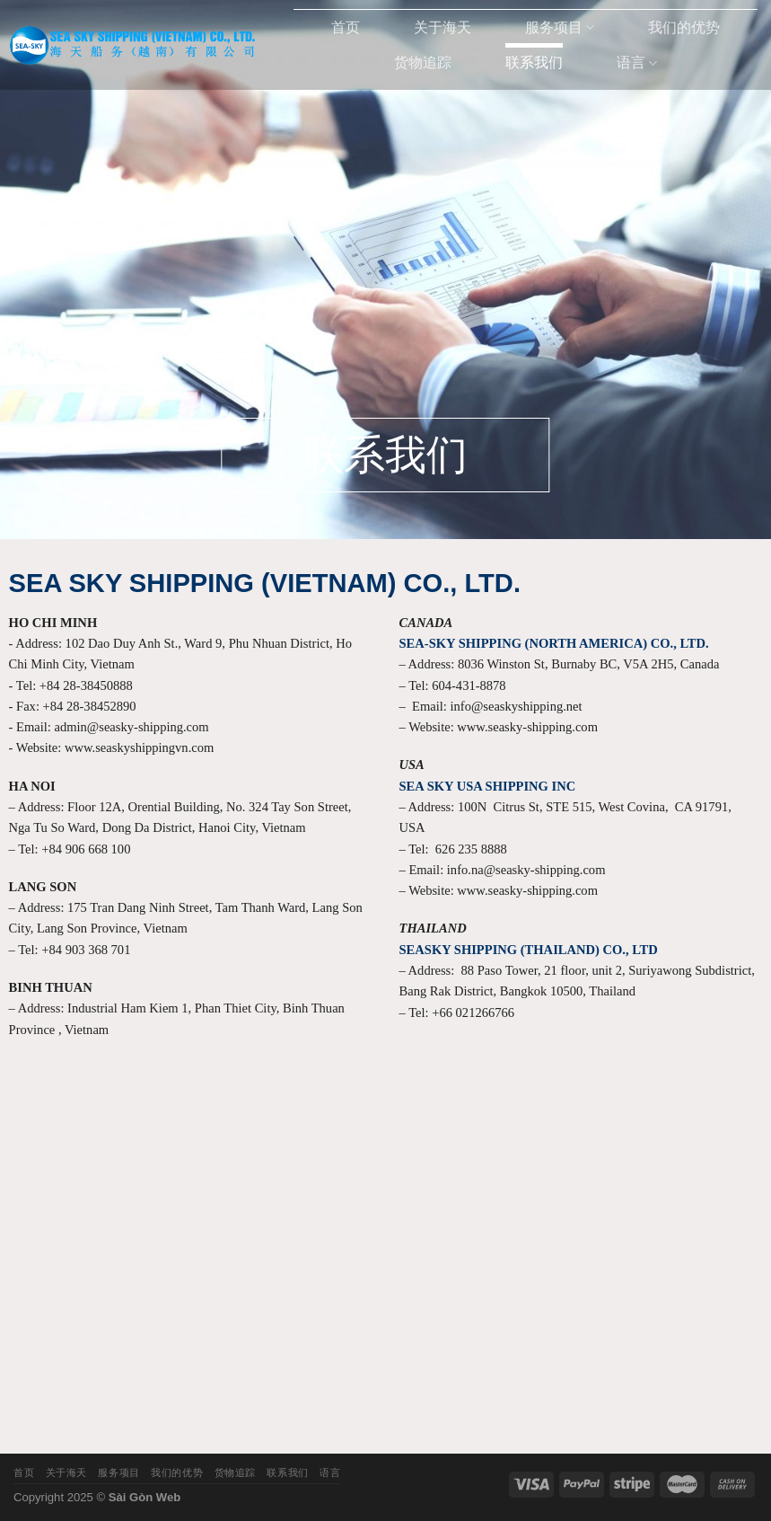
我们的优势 (684, 27)
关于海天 (442, 27)
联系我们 (534, 62)
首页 (345, 27)
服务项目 (559, 27)
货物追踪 (422, 62)
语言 (637, 63)
